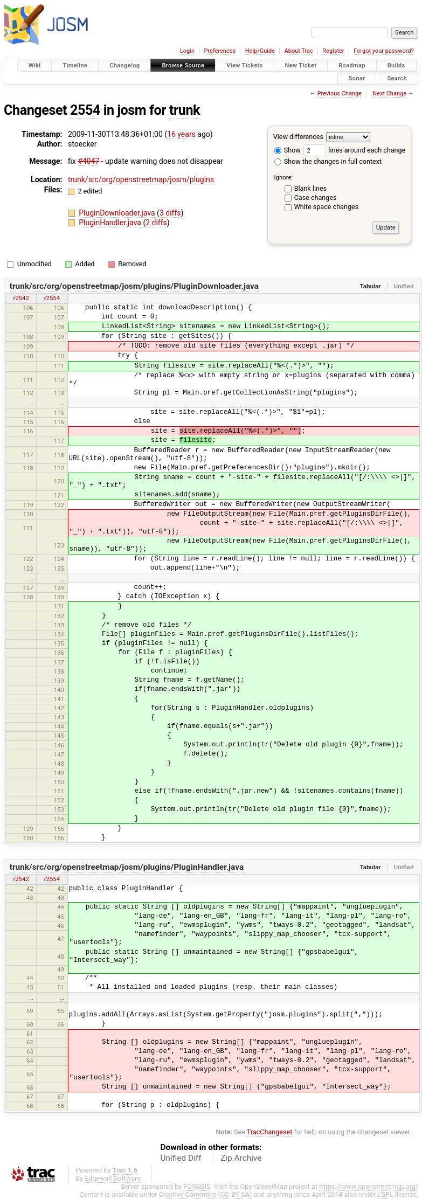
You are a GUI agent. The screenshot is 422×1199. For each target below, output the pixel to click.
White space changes (326, 207)
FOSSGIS (196, 1186)
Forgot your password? (384, 50)
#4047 (88, 161)
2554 (85, 110)
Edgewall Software (113, 1178)
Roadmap (351, 65)
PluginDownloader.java (118, 213)
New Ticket (301, 65)
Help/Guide (260, 50)
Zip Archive (240, 1158)
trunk (184, 110)
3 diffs (170, 213)
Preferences (220, 50)
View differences (298, 137)
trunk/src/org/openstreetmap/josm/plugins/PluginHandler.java (127, 867)
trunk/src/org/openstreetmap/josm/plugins (141, 179)
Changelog (124, 65)
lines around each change (354, 150)
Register (333, 50)
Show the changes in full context (328, 161)
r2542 (21, 298)
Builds (396, 65)
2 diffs (156, 222)
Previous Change (339, 93)
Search (397, 77)
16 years (181, 134)
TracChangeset (270, 1132)
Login (187, 50)
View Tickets (244, 65)
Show (287, 150)
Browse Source (183, 65)
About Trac (299, 50)
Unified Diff (181, 1158)
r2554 (52, 298)
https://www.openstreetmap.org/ (368, 1186)
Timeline (75, 65)
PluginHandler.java (111, 222)
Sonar (357, 77)
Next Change (389, 93)
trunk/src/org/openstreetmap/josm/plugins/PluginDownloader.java (134, 286)
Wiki (35, 65)
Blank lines (310, 188)
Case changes (315, 197)
